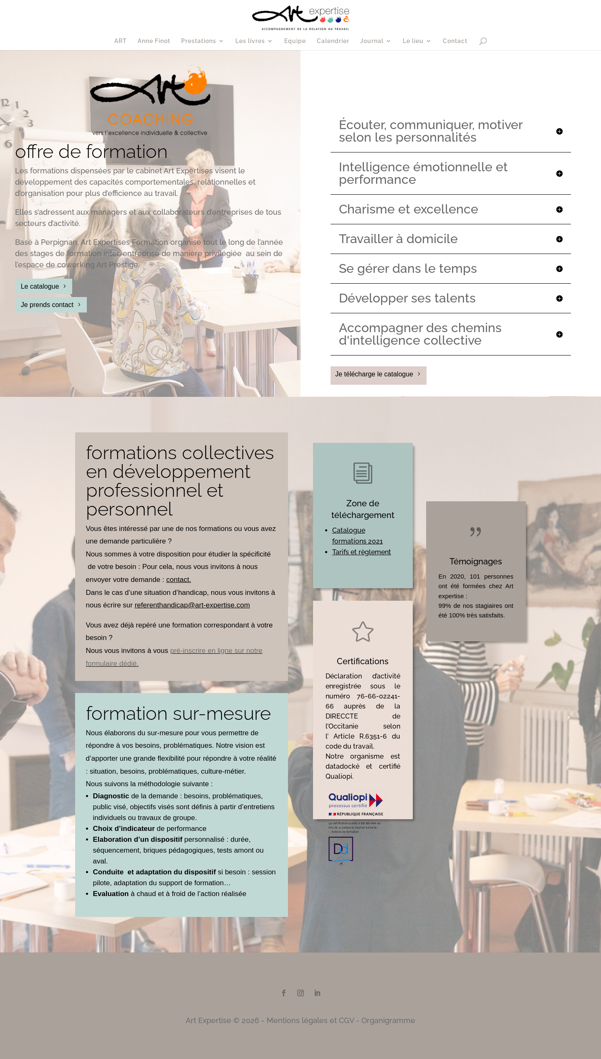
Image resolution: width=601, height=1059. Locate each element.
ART (120, 41)
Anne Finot (154, 41)
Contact (455, 41)
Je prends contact (47, 304)
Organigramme (388, 1020)
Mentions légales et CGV (310, 1020)
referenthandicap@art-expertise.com (192, 605)
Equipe (295, 41)
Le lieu (413, 41)
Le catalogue (40, 286)
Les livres (250, 41)
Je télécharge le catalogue (374, 374)
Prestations (198, 41)
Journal (372, 41)
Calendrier (333, 41)
